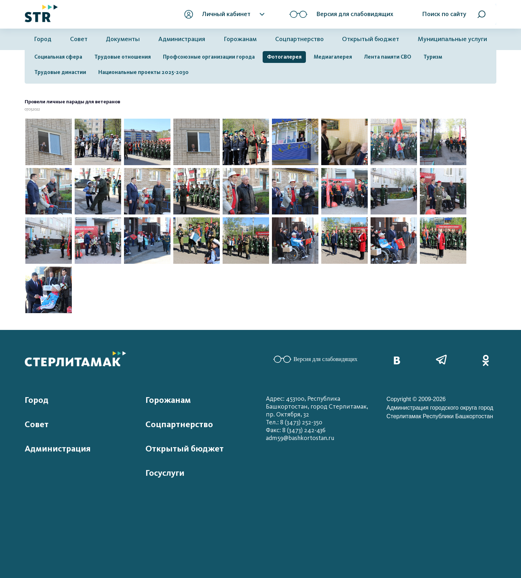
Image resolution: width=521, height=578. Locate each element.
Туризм (432, 57)
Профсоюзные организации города (209, 57)
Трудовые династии (60, 72)
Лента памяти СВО (387, 57)
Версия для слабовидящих (315, 359)
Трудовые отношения (122, 57)
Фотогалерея (284, 57)
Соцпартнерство (299, 39)
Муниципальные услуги (452, 39)
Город (42, 39)
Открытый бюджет (370, 39)
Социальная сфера (58, 57)
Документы (123, 39)
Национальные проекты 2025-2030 (143, 72)
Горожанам (240, 39)
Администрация (181, 39)
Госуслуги (164, 473)
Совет (79, 39)
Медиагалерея (333, 57)
